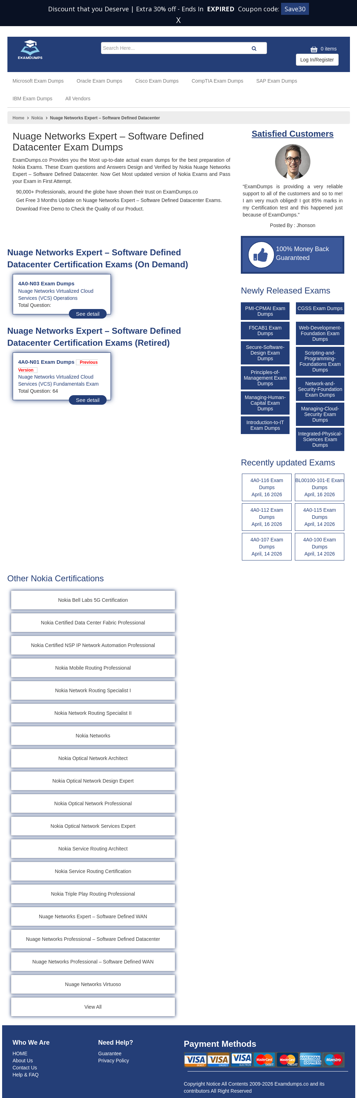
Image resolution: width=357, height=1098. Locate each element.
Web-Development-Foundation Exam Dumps (320, 333)
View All (93, 1007)
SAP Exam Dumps (276, 81)
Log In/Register (317, 60)
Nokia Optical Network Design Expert (92, 781)
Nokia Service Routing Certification (93, 871)
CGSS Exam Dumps (320, 308)
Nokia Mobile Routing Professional (93, 668)
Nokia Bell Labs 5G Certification (93, 600)
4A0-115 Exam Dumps (319, 517)
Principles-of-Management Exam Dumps (265, 377)
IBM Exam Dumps (33, 98)
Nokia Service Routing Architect (92, 848)
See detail (88, 314)
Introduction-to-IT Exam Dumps (265, 425)
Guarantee (109, 1053)
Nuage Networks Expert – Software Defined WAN (93, 916)
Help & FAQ (26, 1075)
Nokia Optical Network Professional (93, 803)
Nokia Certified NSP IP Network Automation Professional (93, 645)
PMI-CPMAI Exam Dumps (265, 311)
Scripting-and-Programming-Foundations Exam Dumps (320, 361)
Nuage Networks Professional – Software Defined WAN (93, 962)
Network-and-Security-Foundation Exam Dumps (320, 389)
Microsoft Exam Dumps (38, 81)
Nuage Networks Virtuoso (93, 984)
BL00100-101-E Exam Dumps (319, 487)
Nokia (37, 117)
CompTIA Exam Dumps (217, 81)
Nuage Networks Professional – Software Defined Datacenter (93, 939)
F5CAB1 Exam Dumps (265, 330)
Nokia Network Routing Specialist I (93, 690)
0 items (323, 49)
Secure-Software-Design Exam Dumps (265, 352)
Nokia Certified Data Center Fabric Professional (93, 622)
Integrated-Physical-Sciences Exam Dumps (320, 439)
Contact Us (25, 1067)
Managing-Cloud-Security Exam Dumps (320, 414)
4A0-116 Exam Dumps (266, 487)
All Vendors (77, 98)
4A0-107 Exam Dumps (266, 547)
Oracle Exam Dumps (99, 81)
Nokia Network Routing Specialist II (93, 713)
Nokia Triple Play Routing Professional (93, 894)
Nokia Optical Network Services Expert (92, 826)
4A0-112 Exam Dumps (266, 517)
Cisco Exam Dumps (157, 81)
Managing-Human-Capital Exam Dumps (265, 402)
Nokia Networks (93, 735)
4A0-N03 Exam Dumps (46, 283)
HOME (20, 1053)
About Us (23, 1060)
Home (18, 117)
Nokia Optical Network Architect (92, 758)
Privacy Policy (113, 1060)
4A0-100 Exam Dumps (319, 547)
